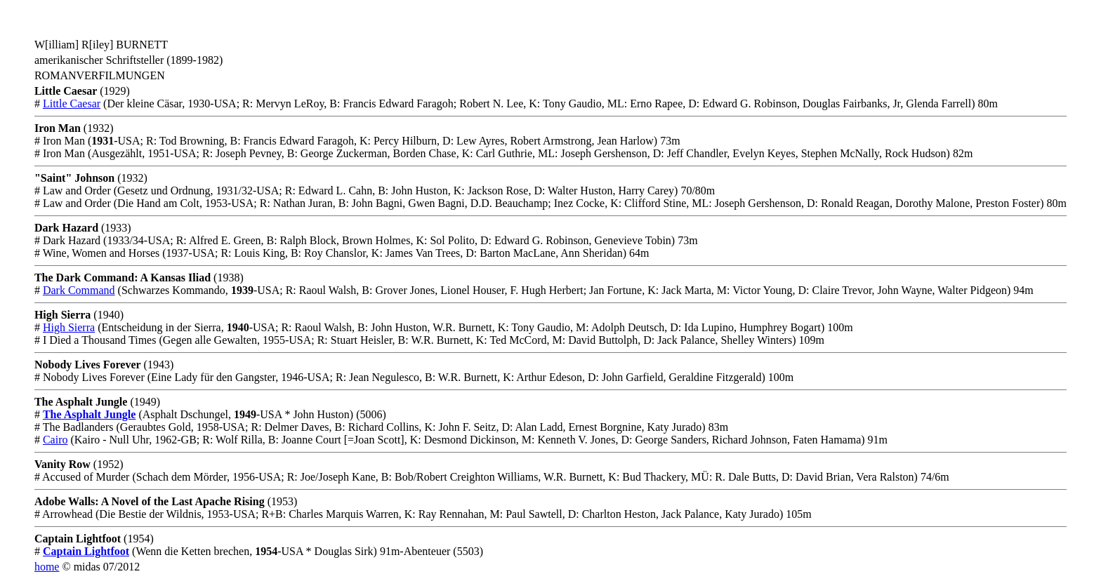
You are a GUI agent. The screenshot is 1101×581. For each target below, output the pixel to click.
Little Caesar (71, 103)
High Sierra (69, 327)
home (47, 567)
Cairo (55, 440)
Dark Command (79, 290)
